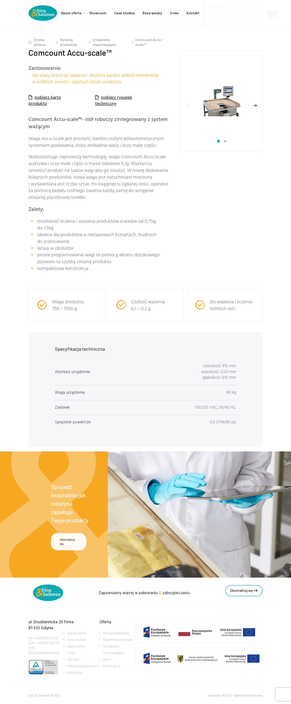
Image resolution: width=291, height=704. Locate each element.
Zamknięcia (111, 670)
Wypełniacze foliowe (118, 644)
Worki (107, 664)
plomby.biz (75, 677)
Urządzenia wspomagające (104, 42)
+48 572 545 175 (48, 647)
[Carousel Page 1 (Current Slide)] (218, 141)
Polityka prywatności (82, 670)
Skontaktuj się (68, 543)
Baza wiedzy (152, 13)
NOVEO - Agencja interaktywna (242, 697)
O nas (174, 13)
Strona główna (39, 42)
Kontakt (193, 13)
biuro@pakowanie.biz (245, 6)
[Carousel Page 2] (225, 141)
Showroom (97, 13)
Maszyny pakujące (116, 637)
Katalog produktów (68, 42)
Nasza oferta (71, 13)
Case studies (124, 13)
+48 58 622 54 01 (46, 642)
